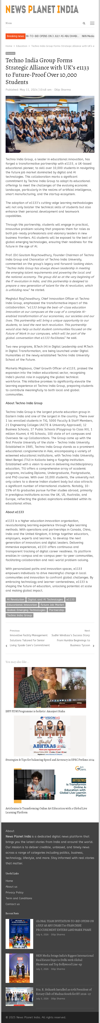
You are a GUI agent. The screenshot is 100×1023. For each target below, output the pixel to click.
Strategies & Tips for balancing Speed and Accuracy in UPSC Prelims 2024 (50, 760)
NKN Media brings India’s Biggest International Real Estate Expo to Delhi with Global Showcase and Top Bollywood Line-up (65, 960)
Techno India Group (19, 615)
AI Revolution (15, 599)
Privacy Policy (14, 892)
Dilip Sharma (62, 89)
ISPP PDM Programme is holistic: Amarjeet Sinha (35, 711)
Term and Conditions (19, 898)
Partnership (56, 610)
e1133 (71, 599)
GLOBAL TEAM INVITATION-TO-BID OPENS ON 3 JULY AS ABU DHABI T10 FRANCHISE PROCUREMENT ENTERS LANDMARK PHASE (65, 925)
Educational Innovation (22, 604)
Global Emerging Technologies (26, 610)
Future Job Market (52, 604)
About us (11, 886)
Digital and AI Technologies (45, 599)
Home (9, 881)
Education (10, 53)
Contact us (13, 904)
